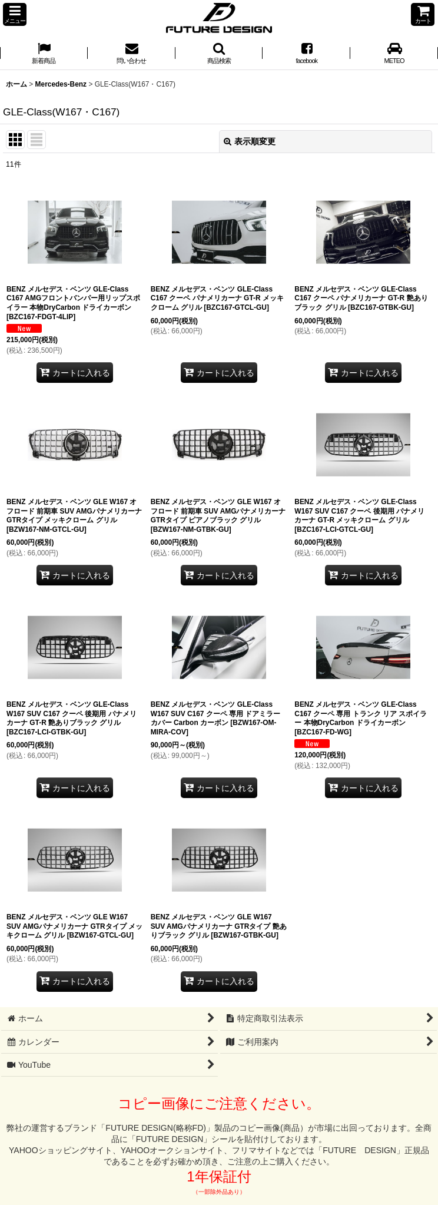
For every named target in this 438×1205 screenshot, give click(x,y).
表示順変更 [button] (250, 141)
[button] (14, 14)
